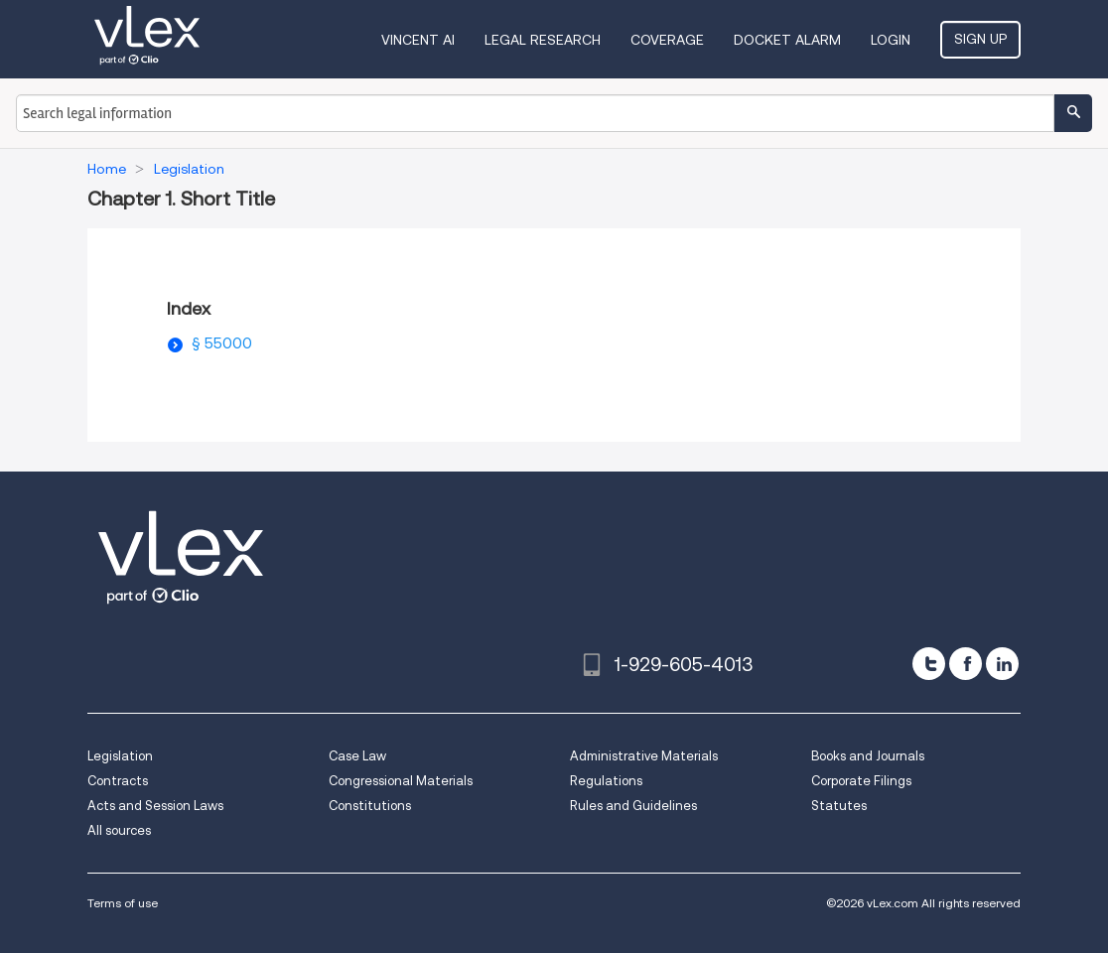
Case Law (357, 756)
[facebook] (965, 663)
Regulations (606, 780)
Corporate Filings (861, 780)
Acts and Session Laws (155, 805)
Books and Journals (867, 756)
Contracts (117, 780)
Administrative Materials (644, 756)
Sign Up (980, 39)
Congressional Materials (401, 780)
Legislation (120, 756)
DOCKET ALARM (787, 40)
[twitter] (928, 663)
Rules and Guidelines (633, 805)
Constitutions (370, 805)
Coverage (667, 40)
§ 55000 (222, 343)
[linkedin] (1002, 663)
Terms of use (122, 902)
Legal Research (543, 40)
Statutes (839, 805)
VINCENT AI (418, 40)
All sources (119, 830)
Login (890, 40)
